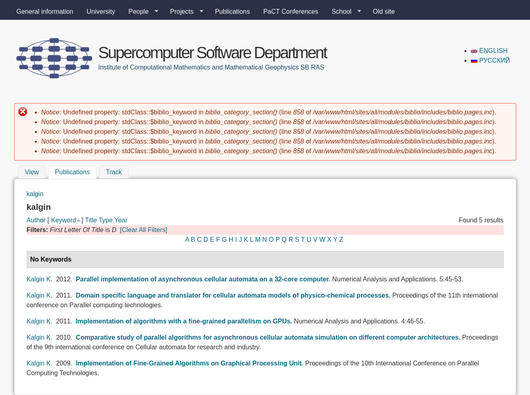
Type (106, 220)
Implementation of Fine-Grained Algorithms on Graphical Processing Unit (189, 363)
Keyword (63, 220)
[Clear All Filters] (143, 229)
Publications (232, 11)
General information (45, 11)
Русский (490, 60)
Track (114, 172)
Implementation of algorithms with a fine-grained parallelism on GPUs (183, 321)
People (140, 11)
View (32, 172)
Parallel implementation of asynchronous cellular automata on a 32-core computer (202, 279)
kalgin (35, 193)
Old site (384, 11)
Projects (183, 11)
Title (91, 220)
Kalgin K (39, 279)
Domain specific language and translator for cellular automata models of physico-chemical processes (232, 295)
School (343, 11)
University (101, 11)
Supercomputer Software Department (212, 52)
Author (36, 220)
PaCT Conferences (290, 11)
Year (120, 220)
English (489, 50)
